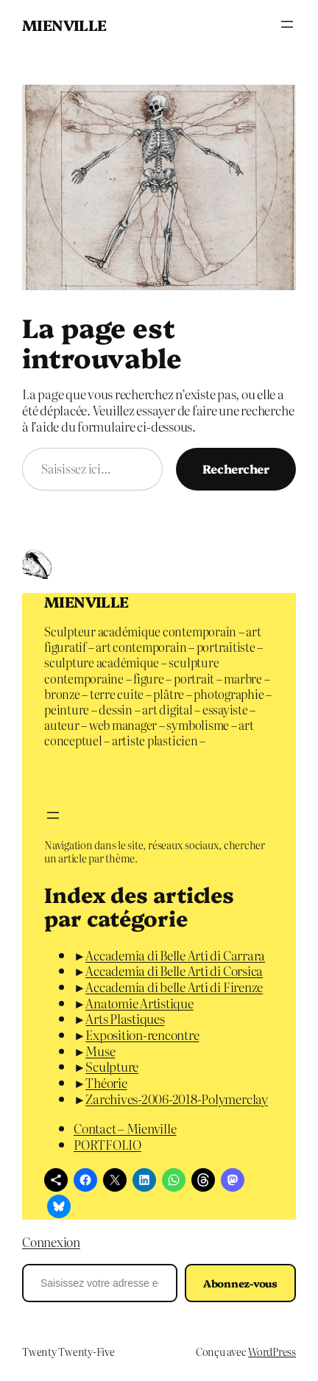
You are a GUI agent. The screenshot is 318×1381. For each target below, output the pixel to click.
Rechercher (235, 468)
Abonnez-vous (240, 1283)
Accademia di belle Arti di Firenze (174, 986)
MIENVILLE (64, 24)
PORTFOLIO (107, 1144)
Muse (100, 1050)
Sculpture (111, 1066)
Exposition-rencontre (142, 1034)
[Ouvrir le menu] (287, 24)
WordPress (272, 1351)
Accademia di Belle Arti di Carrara (175, 955)
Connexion (51, 1241)
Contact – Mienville (125, 1128)
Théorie (106, 1082)
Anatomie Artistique (139, 1003)
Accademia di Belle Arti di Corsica (174, 970)
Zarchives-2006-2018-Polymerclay (176, 1098)
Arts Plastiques (124, 1018)
